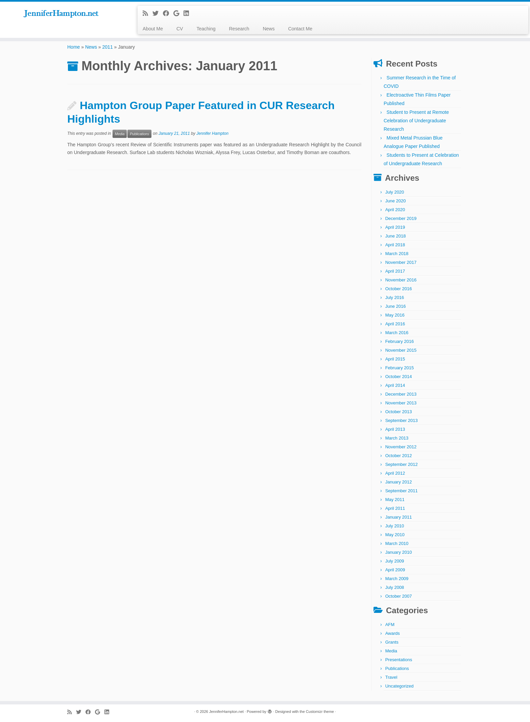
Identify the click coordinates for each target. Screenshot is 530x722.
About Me (153, 28)
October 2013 (398, 411)
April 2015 (395, 359)
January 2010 (398, 552)
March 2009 (397, 578)
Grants (392, 642)
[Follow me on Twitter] (157, 13)
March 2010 (397, 543)
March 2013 (397, 438)
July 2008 (394, 587)
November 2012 (401, 446)
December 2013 (401, 394)
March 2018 (397, 253)
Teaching (205, 28)
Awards (392, 633)
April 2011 (395, 508)
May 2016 (395, 315)
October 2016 (398, 288)
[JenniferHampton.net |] (61, 14)
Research (239, 28)
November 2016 (401, 279)
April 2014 (395, 385)
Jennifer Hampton (212, 133)
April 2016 (395, 323)
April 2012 (395, 473)
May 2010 (395, 534)
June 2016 (395, 306)
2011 (107, 47)
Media (120, 134)
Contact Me (300, 28)
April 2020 (395, 209)
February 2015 (399, 367)
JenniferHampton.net (226, 711)
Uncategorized (399, 686)
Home (73, 47)
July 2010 (394, 525)
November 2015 (401, 350)
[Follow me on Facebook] (168, 13)
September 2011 (401, 490)
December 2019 (401, 218)
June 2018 (395, 236)
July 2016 (394, 297)
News (268, 28)
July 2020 (394, 192)
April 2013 (395, 429)
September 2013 (401, 420)
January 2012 (398, 481)
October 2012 (398, 455)
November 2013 (401, 402)
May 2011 (395, 499)
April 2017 (395, 271)
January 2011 (398, 517)
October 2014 (398, 376)
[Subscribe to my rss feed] (147, 13)
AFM (389, 624)
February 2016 (399, 341)
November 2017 (401, 262)
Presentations (398, 659)
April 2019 (395, 227)
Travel (391, 677)
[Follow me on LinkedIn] (188, 13)
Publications (139, 134)
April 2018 (395, 244)
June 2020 (395, 200)
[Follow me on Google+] (178, 13)
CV (179, 28)
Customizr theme (320, 711)
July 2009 (394, 561)
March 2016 (397, 332)
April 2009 (395, 569)
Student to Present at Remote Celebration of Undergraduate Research (416, 120)
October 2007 (398, 596)
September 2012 (401, 464)
